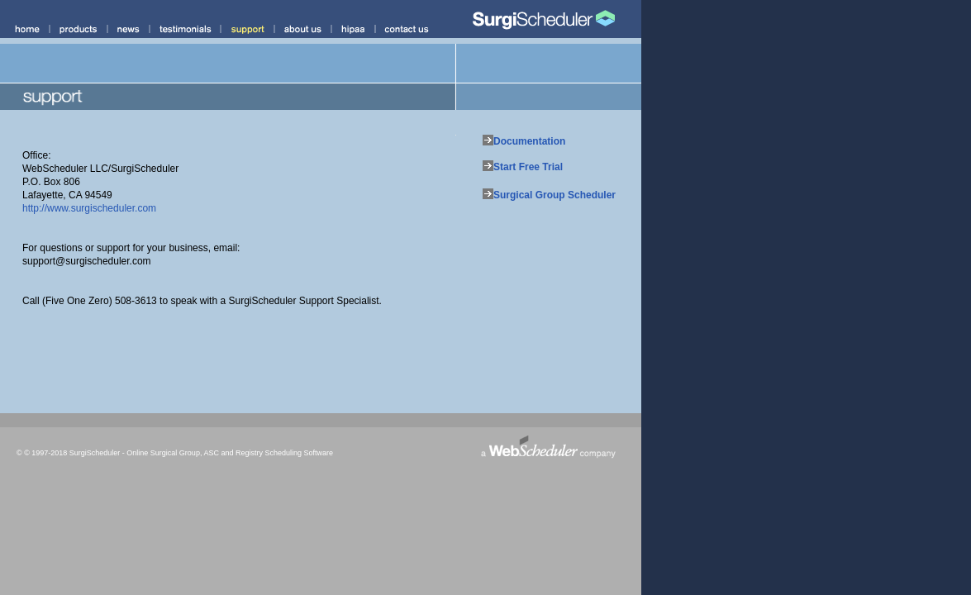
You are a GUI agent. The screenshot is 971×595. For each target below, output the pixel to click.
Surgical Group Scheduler (554, 195)
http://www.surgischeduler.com (89, 208)
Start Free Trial (528, 167)
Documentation (529, 141)
